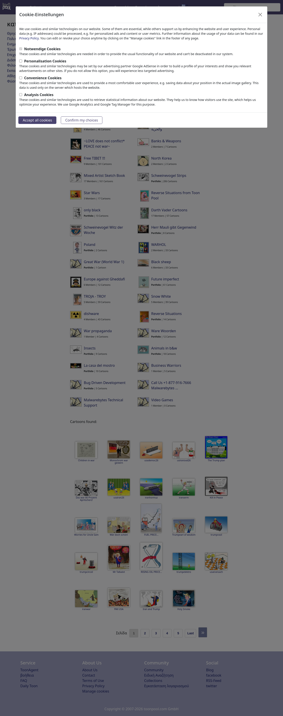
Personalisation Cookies (45, 61)
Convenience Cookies (42, 77)
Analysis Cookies (39, 94)
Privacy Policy (29, 38)
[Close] (260, 14)
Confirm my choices (81, 120)
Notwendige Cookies (42, 48)
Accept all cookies (37, 120)
